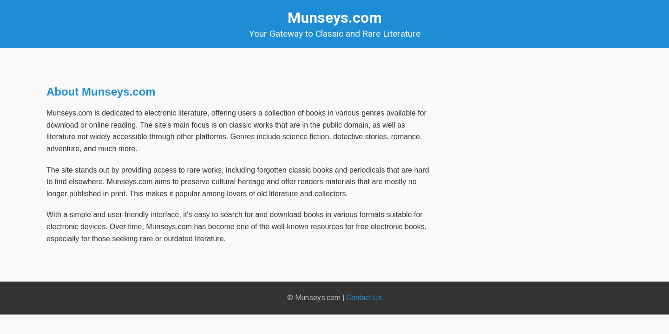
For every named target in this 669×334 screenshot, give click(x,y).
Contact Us (364, 297)
